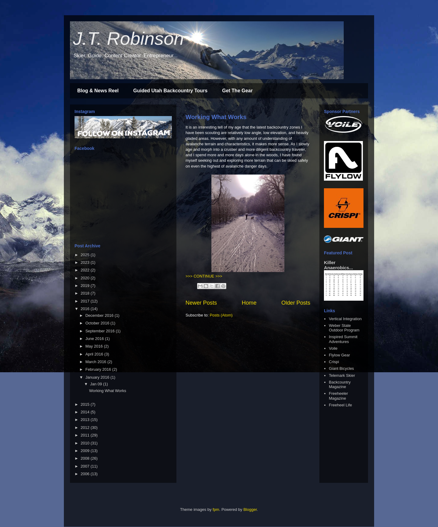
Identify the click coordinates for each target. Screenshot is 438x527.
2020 (86, 278)
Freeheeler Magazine (338, 396)
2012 (86, 427)
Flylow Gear (339, 355)
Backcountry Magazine (340, 384)
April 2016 (94, 354)
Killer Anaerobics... (338, 265)
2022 (86, 270)
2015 (86, 404)
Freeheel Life (340, 405)
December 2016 (100, 315)
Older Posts (295, 303)
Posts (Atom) (221, 315)
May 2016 (94, 346)
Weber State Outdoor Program (344, 328)
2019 (86, 285)
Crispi (334, 361)
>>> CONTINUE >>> (204, 276)
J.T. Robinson (128, 38)
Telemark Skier (342, 375)
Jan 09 (96, 384)
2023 (86, 262)
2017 (86, 301)
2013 (86, 419)
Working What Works (216, 117)
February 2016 (98, 369)
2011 (86, 435)
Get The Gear (237, 90)
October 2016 (97, 323)
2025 (86, 255)
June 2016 (95, 338)
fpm (216, 509)
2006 (86, 474)
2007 (86, 466)
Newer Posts (201, 303)
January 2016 (97, 377)
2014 (86, 412)
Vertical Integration (345, 319)
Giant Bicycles (341, 368)
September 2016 (100, 331)
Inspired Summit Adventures (343, 339)
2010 (86, 443)
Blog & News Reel (98, 90)
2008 (86, 458)
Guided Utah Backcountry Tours (170, 90)
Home (249, 303)
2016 (86, 308)
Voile (333, 348)
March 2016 (96, 361)
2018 (86, 293)
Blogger (250, 509)
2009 (86, 450)
